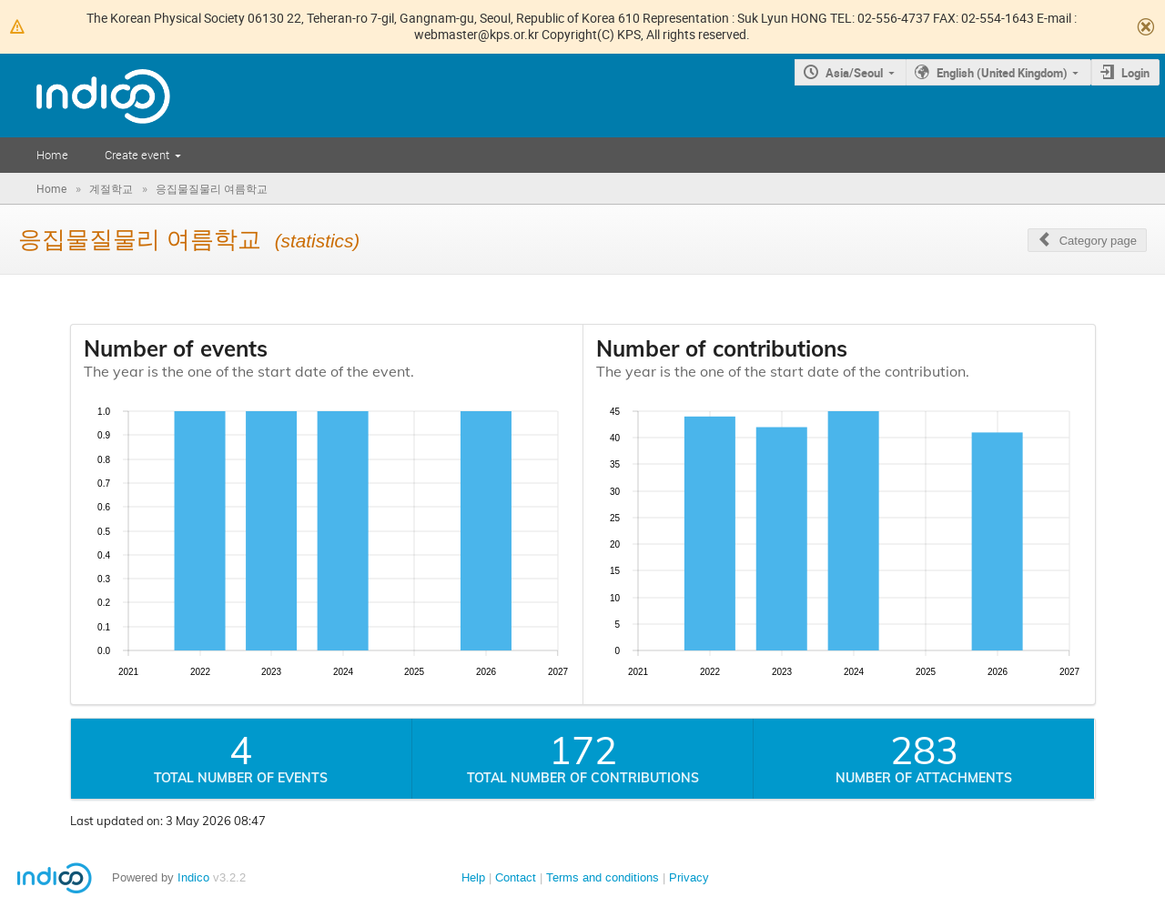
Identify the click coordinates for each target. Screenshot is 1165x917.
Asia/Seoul (854, 73)
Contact (515, 877)
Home (52, 154)
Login (1135, 73)
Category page (1098, 240)
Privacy (689, 877)
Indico (193, 877)
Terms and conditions (602, 877)
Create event (137, 154)
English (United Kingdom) (1002, 73)
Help (473, 877)
